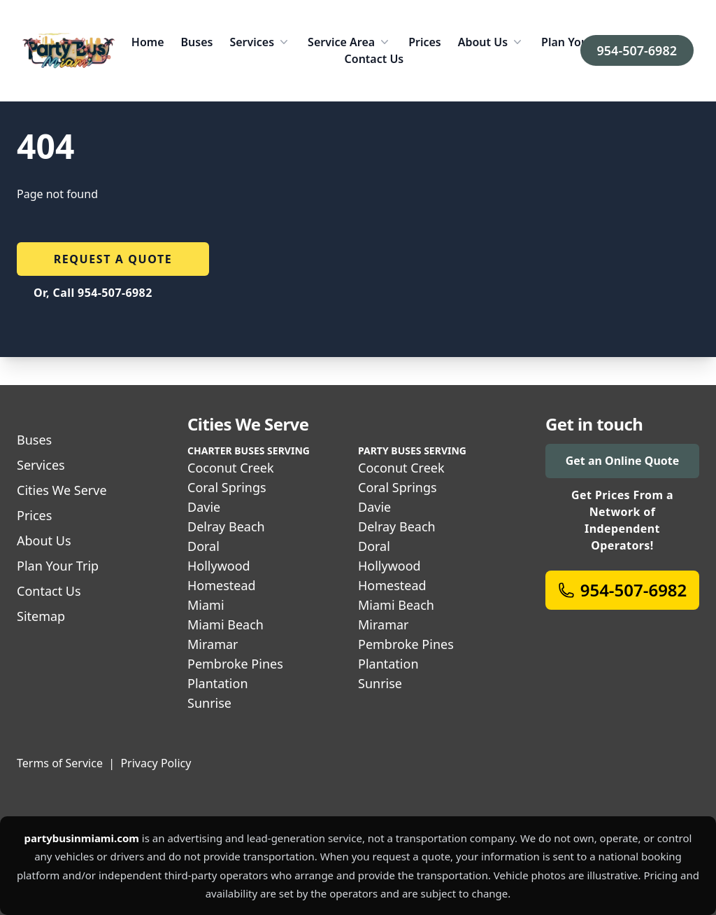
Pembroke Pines (235, 663)
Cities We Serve (62, 490)
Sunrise (209, 702)
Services (260, 42)
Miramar (212, 644)
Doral (203, 546)
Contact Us (374, 59)
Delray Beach (226, 526)
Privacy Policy (155, 763)
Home (147, 42)
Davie (203, 506)
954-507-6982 (637, 50)
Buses (197, 42)
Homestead (221, 585)
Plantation (217, 683)
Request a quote (113, 259)
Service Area (350, 42)
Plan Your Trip (579, 42)
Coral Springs (226, 487)
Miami (205, 604)
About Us (491, 42)
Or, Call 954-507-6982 (93, 292)
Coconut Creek (230, 467)
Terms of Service (60, 763)
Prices (424, 42)
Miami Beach (225, 624)
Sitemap (41, 616)
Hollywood (218, 565)
